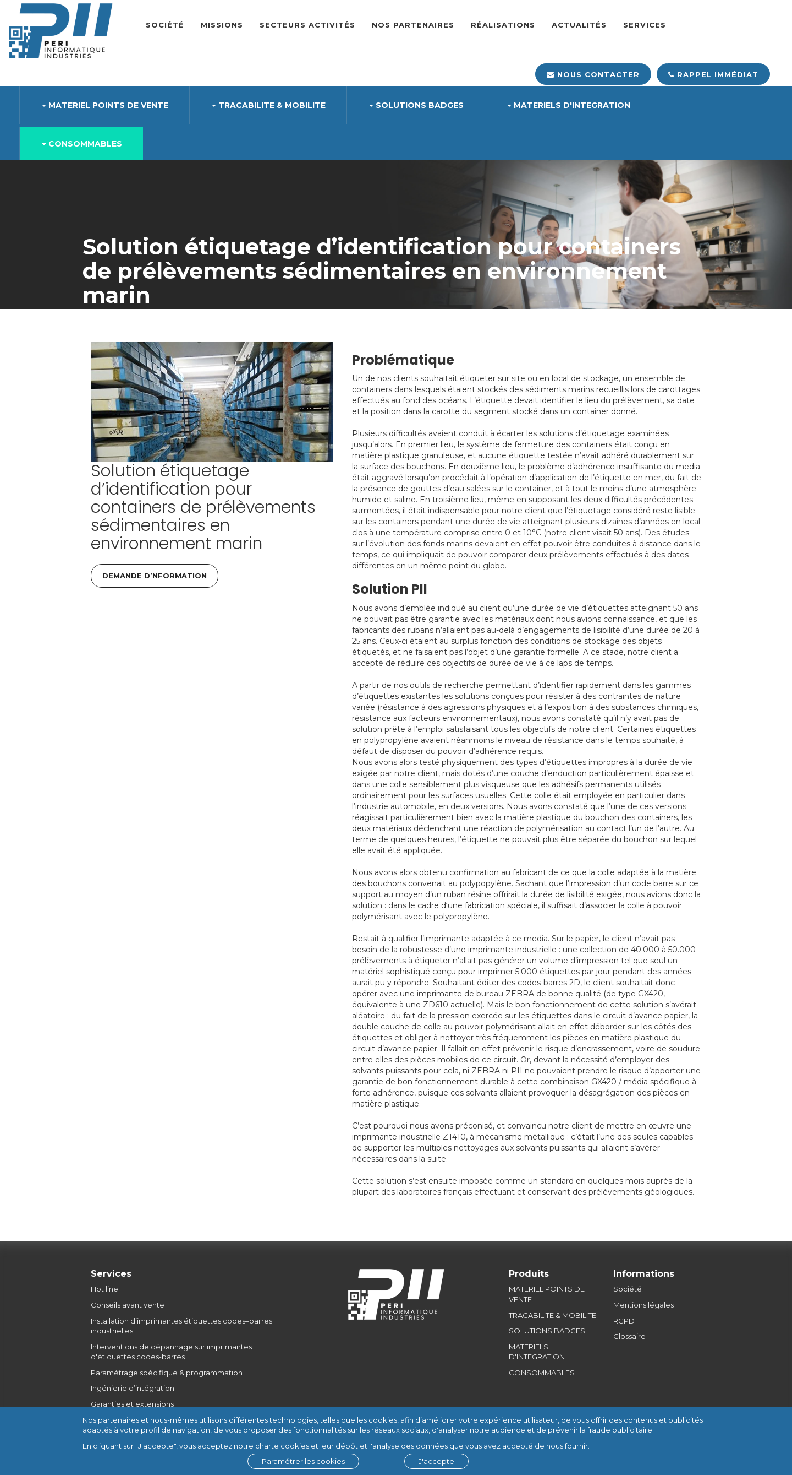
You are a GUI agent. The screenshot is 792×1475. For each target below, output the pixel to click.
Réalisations (503, 24)
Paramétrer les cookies (303, 1461)
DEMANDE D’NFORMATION (154, 575)
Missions (222, 24)
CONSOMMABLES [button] (82, 144)
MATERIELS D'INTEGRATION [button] (568, 105)
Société (165, 24)
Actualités (579, 24)
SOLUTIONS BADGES (547, 1330)
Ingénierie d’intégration (132, 1388)
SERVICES (644, 24)
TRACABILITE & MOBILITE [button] (269, 105)
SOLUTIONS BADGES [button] (416, 105)
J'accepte (436, 1461)
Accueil (96, 324)
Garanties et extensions (132, 1404)
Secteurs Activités (307, 24)
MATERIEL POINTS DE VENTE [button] (105, 105)
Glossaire (629, 1336)
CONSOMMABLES (542, 1372)
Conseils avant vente (127, 1304)
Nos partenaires (413, 24)
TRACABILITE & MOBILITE (552, 1315)
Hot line (104, 1288)
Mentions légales (643, 1304)
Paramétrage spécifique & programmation (167, 1372)
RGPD (624, 1320)
